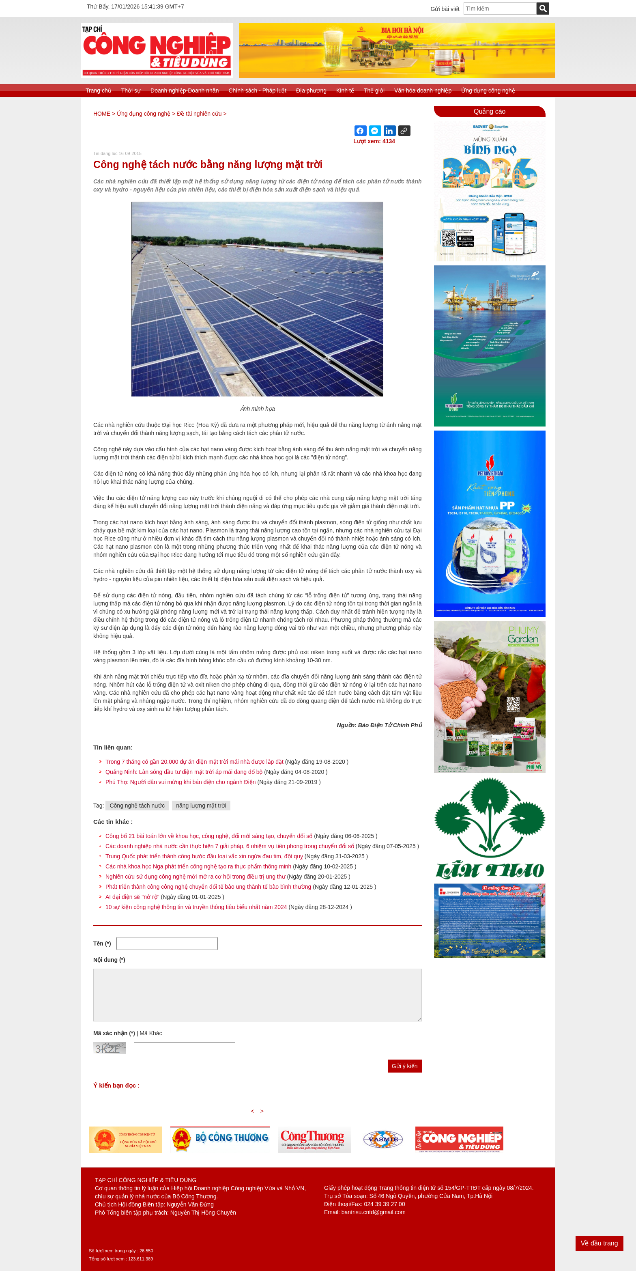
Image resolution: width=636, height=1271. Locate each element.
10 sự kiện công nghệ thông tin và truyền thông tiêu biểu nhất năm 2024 (196, 907)
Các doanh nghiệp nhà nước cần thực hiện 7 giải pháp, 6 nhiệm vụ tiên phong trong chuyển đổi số (229, 846)
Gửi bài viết (445, 9)
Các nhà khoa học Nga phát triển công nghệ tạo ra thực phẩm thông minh (198, 866)
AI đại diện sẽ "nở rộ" (132, 897)
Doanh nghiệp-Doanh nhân (184, 90)
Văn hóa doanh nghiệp (422, 90)
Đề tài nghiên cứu (199, 113)
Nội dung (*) (109, 959)
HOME (101, 113)
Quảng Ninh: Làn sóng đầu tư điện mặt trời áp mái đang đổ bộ (184, 772)
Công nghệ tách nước (137, 805)
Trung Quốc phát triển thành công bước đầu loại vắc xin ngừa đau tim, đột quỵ (204, 856)
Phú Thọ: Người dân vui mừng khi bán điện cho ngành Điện (181, 782)
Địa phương (311, 90)
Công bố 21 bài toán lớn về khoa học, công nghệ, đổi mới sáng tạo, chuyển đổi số (208, 836)
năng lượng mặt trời (201, 805)
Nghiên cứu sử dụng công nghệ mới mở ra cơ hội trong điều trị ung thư (195, 876)
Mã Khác (151, 1033)
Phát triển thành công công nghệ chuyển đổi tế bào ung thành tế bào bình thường (208, 886)
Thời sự (131, 90)
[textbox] (500, 8)
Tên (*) (102, 943)
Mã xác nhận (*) (114, 1033)
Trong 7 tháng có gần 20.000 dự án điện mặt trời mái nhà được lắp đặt (195, 761)
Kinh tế (345, 90)
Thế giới (374, 90)
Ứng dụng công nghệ (488, 90)
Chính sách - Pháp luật (257, 90)
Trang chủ (99, 90)
